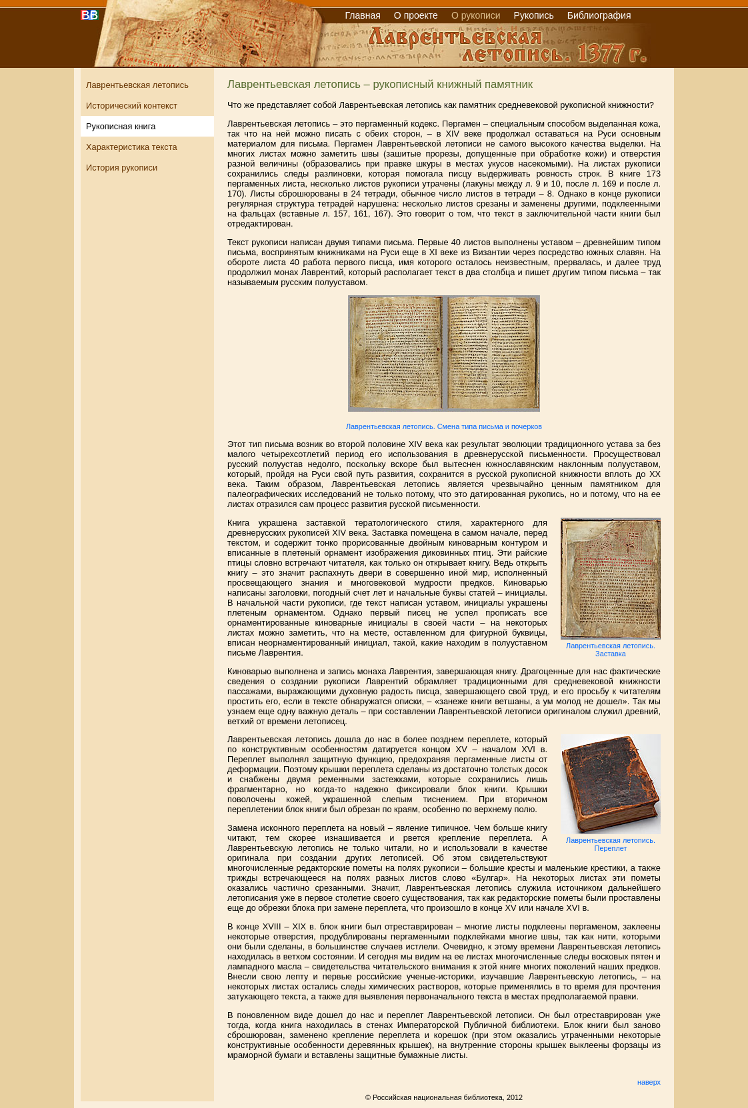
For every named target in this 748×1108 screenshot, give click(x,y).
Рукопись (534, 15)
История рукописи (121, 168)
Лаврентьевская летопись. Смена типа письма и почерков (444, 426)
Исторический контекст (131, 106)
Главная (363, 15)
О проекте (416, 15)
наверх (649, 1082)
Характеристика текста (131, 147)
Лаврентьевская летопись (137, 85)
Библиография (599, 15)
